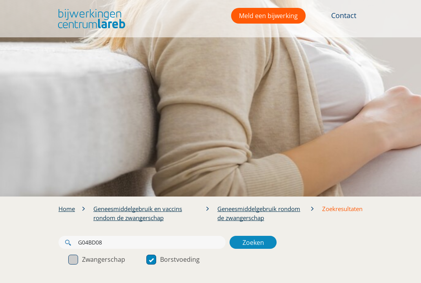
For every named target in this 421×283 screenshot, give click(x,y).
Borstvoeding (173, 259)
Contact (343, 15)
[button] (89, 18)
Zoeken (253, 242)
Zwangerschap (96, 259)
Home (66, 209)
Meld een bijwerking (268, 15)
